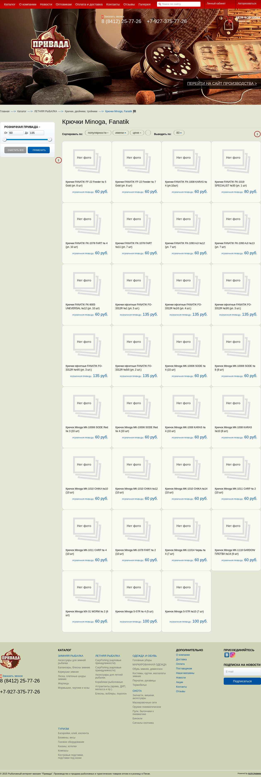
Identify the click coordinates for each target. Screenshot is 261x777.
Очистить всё (16, 150)
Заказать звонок (113, 16)
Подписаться (242, 681)
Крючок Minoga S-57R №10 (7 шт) (184, 611)
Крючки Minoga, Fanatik (118, 111)
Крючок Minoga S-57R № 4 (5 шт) (134, 611)
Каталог (22, 111)
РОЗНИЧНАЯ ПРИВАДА (22, 127)
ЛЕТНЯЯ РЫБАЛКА (45, 111)
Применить (39, 150)
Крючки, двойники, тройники (81, 111)
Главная (5, 111)
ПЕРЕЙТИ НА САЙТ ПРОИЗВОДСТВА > (222, 83)
